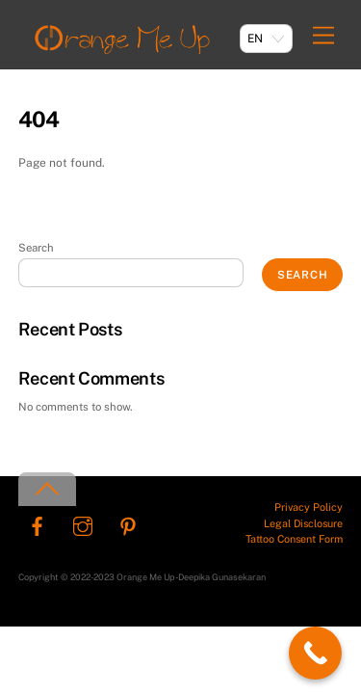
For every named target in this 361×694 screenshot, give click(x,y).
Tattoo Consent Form (294, 539)
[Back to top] (47, 489)
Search (36, 247)
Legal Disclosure (303, 523)
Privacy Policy (308, 507)
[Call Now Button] (315, 653)
